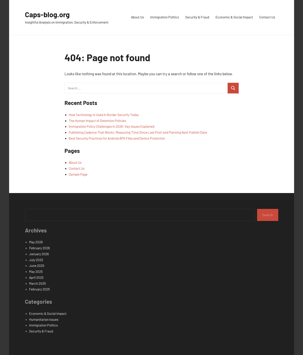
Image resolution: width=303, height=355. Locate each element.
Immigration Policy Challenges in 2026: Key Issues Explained (111, 126)
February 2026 (39, 248)
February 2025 (39, 289)
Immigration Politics (164, 17)
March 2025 (37, 283)
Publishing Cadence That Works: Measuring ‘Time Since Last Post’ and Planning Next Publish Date (138, 132)
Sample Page (78, 174)
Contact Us (267, 17)
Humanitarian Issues (43, 319)
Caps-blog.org (47, 14)
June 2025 (36, 265)
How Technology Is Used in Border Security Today (104, 115)
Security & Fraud (197, 17)
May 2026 (36, 242)
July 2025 (36, 260)
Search (267, 215)
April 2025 (36, 277)
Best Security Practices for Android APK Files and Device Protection (117, 138)
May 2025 (36, 271)
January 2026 (39, 254)
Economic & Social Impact (234, 17)
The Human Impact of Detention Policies (97, 121)
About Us (137, 17)
